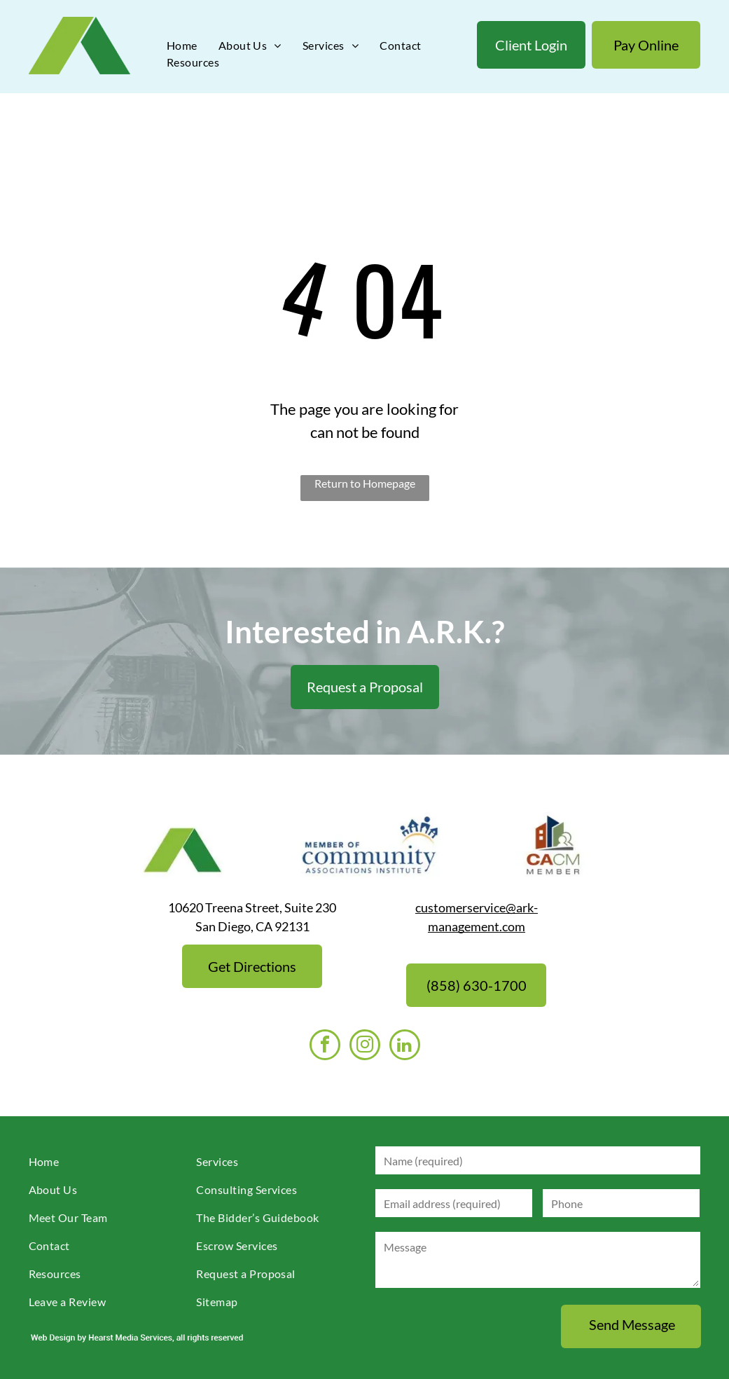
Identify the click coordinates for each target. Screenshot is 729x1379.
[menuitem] (182, 45)
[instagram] (364, 1046)
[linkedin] (404, 1046)
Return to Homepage (364, 483)
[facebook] (325, 1046)
